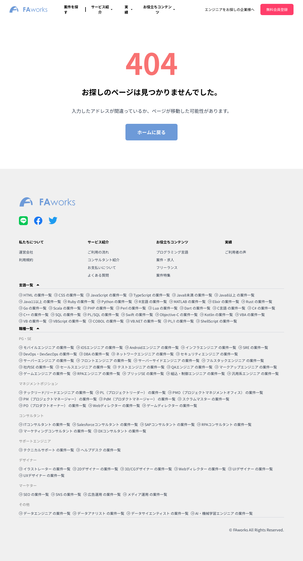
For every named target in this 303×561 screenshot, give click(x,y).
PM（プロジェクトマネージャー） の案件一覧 (58, 398)
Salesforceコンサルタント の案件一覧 (105, 424)
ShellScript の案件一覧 (216, 320)
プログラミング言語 (172, 251)
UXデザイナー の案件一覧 (42, 475)
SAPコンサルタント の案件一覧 (167, 424)
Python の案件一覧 (114, 301)
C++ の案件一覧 (34, 314)
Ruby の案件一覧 (79, 301)
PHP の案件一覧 (98, 307)
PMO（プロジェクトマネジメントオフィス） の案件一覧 (215, 392)
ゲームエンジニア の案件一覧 (44, 373)
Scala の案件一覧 (65, 307)
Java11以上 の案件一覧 (40, 301)
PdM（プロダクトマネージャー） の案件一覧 (137, 398)
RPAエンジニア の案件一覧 (96, 373)
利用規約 (26, 259)
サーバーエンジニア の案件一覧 (46, 360)
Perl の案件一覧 (131, 307)
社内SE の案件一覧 (36, 366)
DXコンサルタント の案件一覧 (120, 430)
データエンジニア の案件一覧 (44, 513)
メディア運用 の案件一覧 (145, 494)
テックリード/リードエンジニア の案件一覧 (56, 392)
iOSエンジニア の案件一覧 (99, 347)
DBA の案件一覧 (94, 353)
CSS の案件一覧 (69, 294)
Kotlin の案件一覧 (216, 314)
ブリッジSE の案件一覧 (143, 373)
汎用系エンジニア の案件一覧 (253, 373)
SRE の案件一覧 (253, 347)
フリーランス (167, 267)
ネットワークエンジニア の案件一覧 (143, 353)
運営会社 (26, 251)
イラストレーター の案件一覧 (44, 468)
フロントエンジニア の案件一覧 (103, 360)
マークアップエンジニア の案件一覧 (246, 366)
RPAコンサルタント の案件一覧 (224, 424)
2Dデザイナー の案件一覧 (95, 468)
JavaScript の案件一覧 (106, 294)
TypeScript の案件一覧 (149, 294)
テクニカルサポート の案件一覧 (46, 449)
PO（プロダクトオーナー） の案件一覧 (52, 405)
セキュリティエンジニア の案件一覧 (207, 353)
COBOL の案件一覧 (106, 320)
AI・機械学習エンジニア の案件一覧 (222, 513)
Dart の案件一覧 (195, 307)
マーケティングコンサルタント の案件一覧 (55, 430)
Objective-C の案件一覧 (176, 314)
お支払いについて (102, 267)
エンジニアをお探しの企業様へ (229, 9)
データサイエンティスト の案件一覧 (157, 513)
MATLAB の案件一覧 (187, 301)
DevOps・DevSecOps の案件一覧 (48, 353)
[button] (151, 284)
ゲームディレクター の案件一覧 (169, 405)
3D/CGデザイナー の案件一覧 (146, 468)
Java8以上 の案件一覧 (234, 294)
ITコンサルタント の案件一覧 (44, 424)
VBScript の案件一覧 (67, 320)
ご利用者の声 (235, 251)
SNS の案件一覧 (66, 494)
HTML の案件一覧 (35, 294)
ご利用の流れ (98, 251)
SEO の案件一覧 (34, 494)
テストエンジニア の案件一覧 (139, 366)
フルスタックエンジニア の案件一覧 (233, 360)
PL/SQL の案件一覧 (101, 314)
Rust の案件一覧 (256, 301)
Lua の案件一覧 (163, 307)
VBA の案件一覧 (250, 314)
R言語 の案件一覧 (150, 301)
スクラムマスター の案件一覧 (203, 398)
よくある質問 (98, 275)
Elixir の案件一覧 (223, 301)
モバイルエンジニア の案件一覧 (46, 347)
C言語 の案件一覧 (229, 307)
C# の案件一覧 (261, 307)
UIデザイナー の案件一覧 (250, 468)
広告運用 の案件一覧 (102, 494)
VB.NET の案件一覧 (143, 320)
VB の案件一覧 (32, 320)
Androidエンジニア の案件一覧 (152, 347)
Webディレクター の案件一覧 (114, 405)
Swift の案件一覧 (137, 314)
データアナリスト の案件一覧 (98, 513)
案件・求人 (165, 259)
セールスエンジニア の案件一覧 (83, 366)
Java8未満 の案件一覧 (192, 294)
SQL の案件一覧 (66, 314)
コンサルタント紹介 (104, 259)
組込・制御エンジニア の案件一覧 (195, 373)
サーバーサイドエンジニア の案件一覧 (166, 360)
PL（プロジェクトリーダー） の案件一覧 (131, 392)
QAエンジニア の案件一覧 (189, 366)
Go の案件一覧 (32, 307)
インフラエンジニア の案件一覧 (208, 347)
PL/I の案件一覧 (179, 320)
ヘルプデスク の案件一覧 (98, 449)
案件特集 (163, 275)
